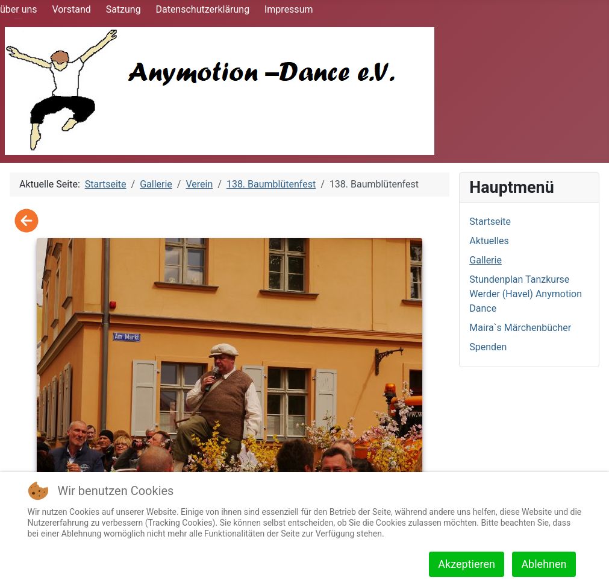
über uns (18, 9)
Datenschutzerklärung (202, 9)
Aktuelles (489, 241)
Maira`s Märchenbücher (520, 327)
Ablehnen (543, 564)
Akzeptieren (466, 564)
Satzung (123, 9)
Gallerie (485, 260)
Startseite (490, 221)
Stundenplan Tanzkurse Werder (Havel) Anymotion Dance (525, 294)
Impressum (288, 9)
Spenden (488, 347)
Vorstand (71, 9)
